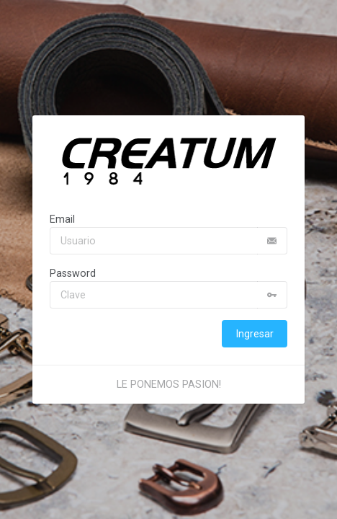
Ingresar (254, 334)
